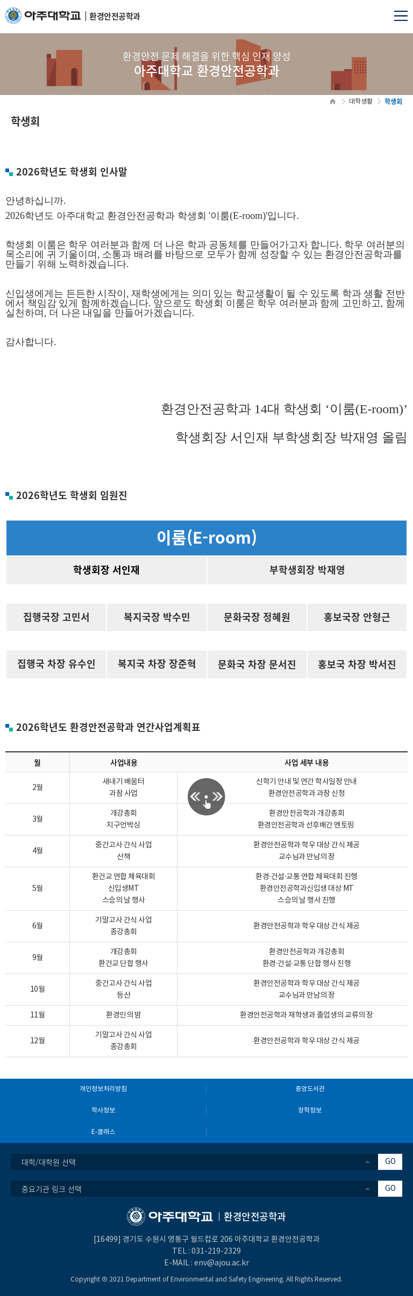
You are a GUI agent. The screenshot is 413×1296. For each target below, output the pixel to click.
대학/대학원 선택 (49, 1161)
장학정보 (310, 1110)
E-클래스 (103, 1132)
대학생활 (361, 101)
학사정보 (103, 1110)
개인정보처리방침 (103, 1089)
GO (390, 1162)
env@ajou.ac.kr (221, 1263)
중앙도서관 (310, 1089)
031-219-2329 (216, 1251)
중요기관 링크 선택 (52, 1188)
